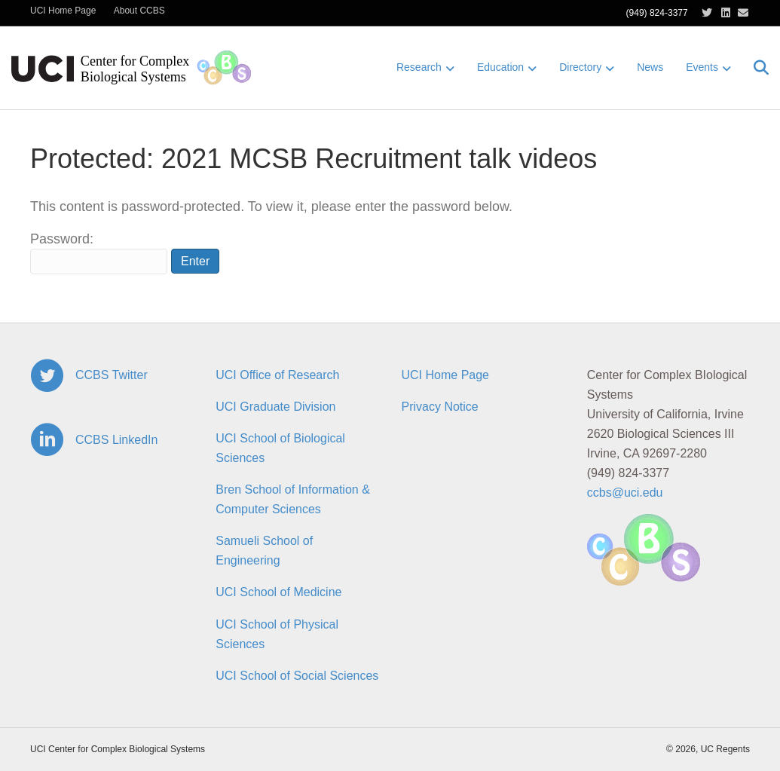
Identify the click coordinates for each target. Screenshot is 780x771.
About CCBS (139, 10)
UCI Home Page (63, 10)
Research (419, 67)
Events (702, 67)
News (650, 67)
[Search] (755, 67)
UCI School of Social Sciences (297, 675)
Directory (580, 67)
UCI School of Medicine (278, 592)
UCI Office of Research (277, 375)
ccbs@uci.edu (625, 492)
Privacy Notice (440, 406)
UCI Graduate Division (275, 406)
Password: (98, 252)
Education (500, 67)
